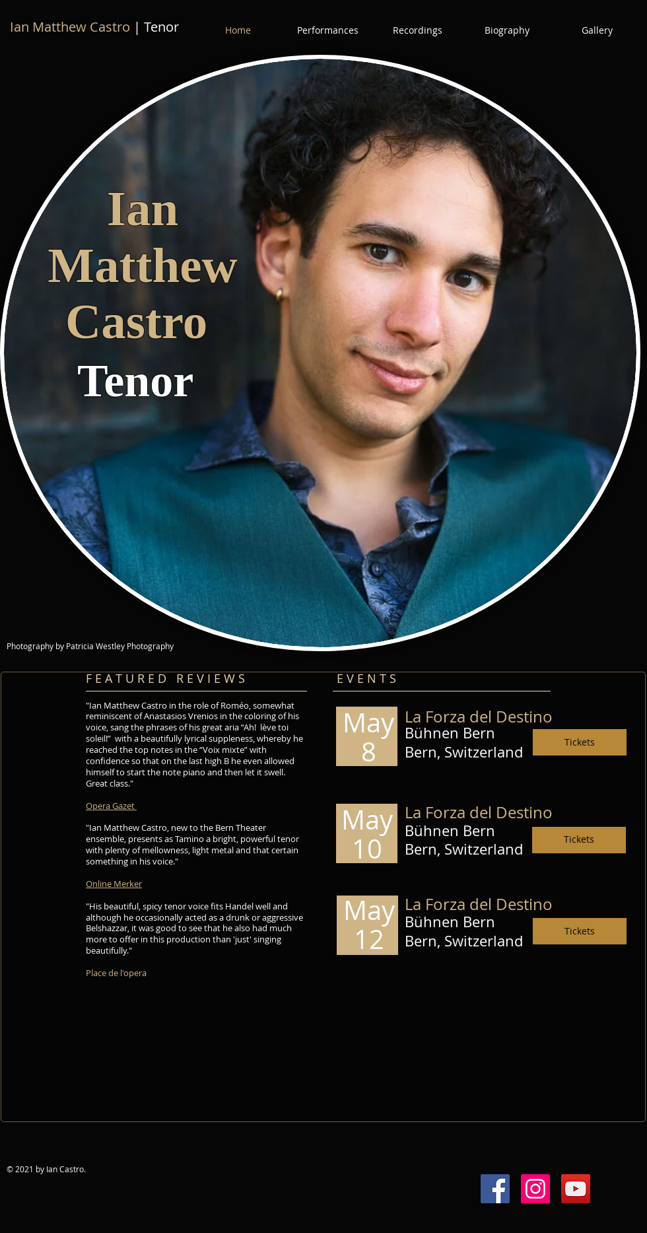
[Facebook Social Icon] (495, 1188)
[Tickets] (580, 742)
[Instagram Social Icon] (535, 1188)
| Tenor (94, 27)
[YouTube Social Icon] (575, 1188)
